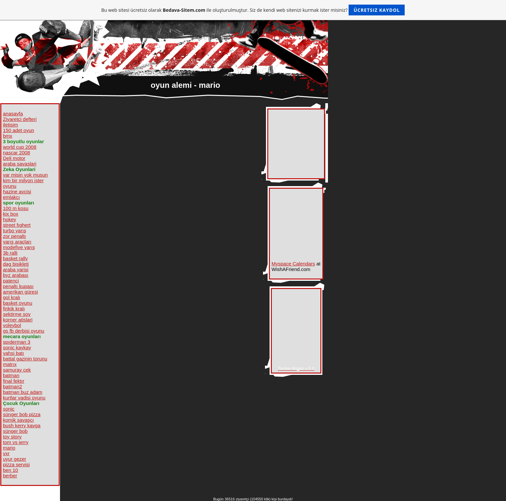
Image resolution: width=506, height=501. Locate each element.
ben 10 (10, 470)
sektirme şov (16, 314)
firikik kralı (14, 308)
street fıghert (16, 225)
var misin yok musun (25, 175)
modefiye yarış (19, 247)
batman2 (12, 386)
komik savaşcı (18, 420)
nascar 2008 (16, 152)
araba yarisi (16, 269)
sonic (8, 409)
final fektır (13, 381)
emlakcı (11, 197)
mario (9, 448)
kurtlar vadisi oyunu (24, 397)
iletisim (10, 124)
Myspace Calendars (293, 263)
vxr (6, 453)
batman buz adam (22, 392)
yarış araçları (17, 241)
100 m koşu (16, 208)
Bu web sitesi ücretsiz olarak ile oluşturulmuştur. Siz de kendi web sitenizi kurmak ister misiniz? (253, 10)
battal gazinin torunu (25, 358)
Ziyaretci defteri (20, 119)
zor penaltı (14, 236)
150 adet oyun (18, 130)
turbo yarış (14, 230)
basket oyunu (17, 303)
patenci (11, 280)
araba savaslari (19, 163)
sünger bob (15, 431)
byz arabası (16, 275)
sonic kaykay (17, 347)
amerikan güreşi (20, 292)
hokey (9, 219)
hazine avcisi (17, 191)
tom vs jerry (16, 442)
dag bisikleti (16, 264)
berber (10, 475)
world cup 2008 (19, 147)
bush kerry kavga (21, 425)
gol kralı (11, 297)
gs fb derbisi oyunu (23, 331)
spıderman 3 (16, 342)
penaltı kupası (18, 286)
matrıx (10, 364)
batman (11, 375)
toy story (12, 436)
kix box (10, 214)
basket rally (15, 258)
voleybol (12, 325)
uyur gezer (14, 459)
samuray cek (17, 370)
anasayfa (13, 113)
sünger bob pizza (21, 414)
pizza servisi (16, 464)
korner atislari (17, 319)
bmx (7, 136)
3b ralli (10, 253)
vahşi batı (13, 353)
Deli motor (14, 158)
